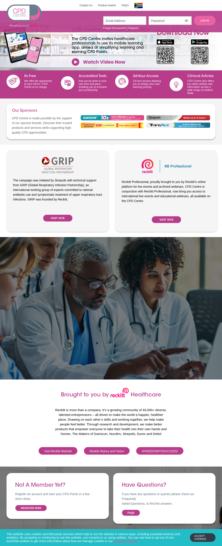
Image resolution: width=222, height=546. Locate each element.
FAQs (131, 512)
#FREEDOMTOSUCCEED (160, 451)
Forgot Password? (114, 28)
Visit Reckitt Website (58, 451)
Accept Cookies (200, 538)
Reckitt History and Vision (107, 451)
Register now (31, 508)
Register (133, 28)
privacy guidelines (126, 541)
